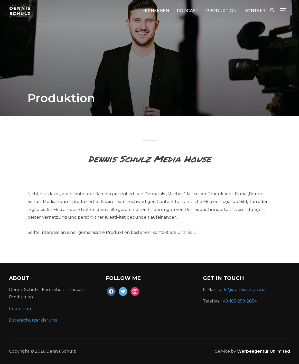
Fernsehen (155, 10)
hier (190, 232)
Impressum (20, 308)
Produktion (221, 10)
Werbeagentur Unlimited (263, 351)
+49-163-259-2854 (239, 301)
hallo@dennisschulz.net (242, 289)
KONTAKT (255, 10)
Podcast (187, 10)
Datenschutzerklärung (33, 320)
